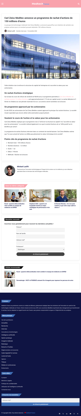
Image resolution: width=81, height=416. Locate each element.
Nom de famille (21, 233)
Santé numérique (6, 337)
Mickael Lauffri (12, 31)
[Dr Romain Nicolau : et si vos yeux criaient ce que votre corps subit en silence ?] (65, 195)
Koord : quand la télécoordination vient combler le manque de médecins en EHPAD (14, 205)
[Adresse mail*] (40, 400)
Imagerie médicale (7, 340)
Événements (5, 367)
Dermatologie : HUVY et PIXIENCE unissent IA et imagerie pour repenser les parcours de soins (44, 280)
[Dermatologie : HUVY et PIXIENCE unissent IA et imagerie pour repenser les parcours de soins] (9, 282)
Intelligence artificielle (8, 334)
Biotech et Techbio (7, 346)
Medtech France (30, 412)
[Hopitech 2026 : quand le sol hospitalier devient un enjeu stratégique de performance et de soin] (40, 195)
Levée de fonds (6, 355)
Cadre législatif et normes (9, 352)
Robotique (4, 343)
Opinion (3, 358)
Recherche (4, 325)
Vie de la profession (7, 319)
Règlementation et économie (9, 349)
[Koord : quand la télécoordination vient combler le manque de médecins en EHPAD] (15, 195)
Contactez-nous (6, 389)
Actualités (4, 322)
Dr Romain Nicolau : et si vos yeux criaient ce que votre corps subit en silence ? (65, 205)
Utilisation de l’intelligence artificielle (12, 386)
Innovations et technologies (9, 331)
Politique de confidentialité (9, 383)
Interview (4, 328)
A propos (4, 377)
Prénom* (19, 226)
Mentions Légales (6, 380)
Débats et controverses (8, 364)
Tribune (3, 361)
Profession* (19, 246)
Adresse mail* (20, 239)
